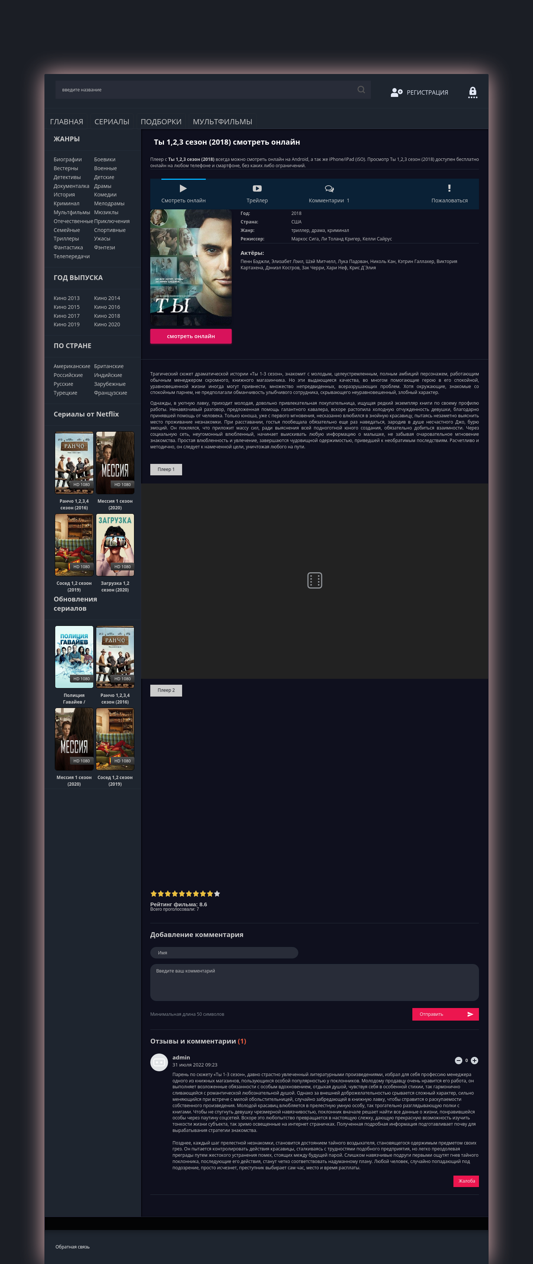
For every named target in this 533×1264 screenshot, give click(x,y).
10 (217, 893)
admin (181, 1057)
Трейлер (257, 194)
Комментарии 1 (329, 194)
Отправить (447, 1014)
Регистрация (419, 92)
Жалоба (467, 1181)
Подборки (161, 122)
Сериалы (112, 122)
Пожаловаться (450, 194)
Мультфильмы (222, 122)
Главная (66, 122)
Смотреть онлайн (183, 194)
